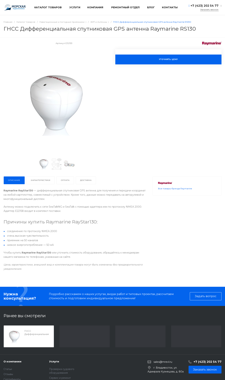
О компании (12, 361)
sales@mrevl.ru (163, 361)
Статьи (8, 369)
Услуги (54, 361)
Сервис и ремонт (60, 377)
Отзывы (8, 374)
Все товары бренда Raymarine (175, 197)
